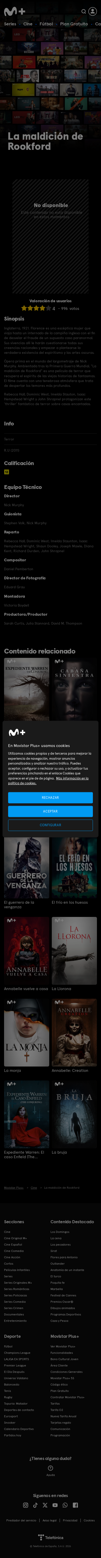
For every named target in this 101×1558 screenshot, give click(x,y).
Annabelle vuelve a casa (26, 989)
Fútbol (46, 23)
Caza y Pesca (59, 1321)
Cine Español (13, 1244)
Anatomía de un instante (67, 1270)
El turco (55, 1276)
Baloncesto (11, 1384)
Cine (27, 23)
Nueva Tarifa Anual (63, 1416)
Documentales (14, 1314)
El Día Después (14, 1372)
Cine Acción (12, 1257)
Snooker (9, 1422)
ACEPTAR (50, 811)
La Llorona (61, 989)
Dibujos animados (62, 1308)
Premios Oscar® (61, 1301)
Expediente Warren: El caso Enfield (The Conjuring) (24, 1154)
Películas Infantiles (17, 1270)
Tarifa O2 (56, 1410)
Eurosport (11, 1416)
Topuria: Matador (16, 1403)
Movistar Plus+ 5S (62, 1378)
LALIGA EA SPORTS (16, 1359)
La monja (12, 1070)
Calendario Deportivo (19, 1429)
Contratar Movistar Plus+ (67, 1397)
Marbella (56, 1289)
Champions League (17, 1353)
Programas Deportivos (65, 1314)
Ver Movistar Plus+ (62, 1346)
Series (10, 23)
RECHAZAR (50, 798)
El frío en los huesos (70, 902)
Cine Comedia (14, 1251)
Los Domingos (59, 1232)
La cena (55, 1238)
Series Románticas (16, 1289)
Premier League (15, 1365)
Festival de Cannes (63, 1295)
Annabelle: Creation (70, 1070)
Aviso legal (50, 1520)
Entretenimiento (15, 1321)
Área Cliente (59, 1365)
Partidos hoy (12, 1435)
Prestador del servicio (21, 1520)
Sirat (53, 1251)
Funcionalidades (61, 1353)
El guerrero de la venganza (19, 904)
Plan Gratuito (74, 23)
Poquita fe (57, 1282)
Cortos (8, 1263)
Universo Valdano (16, 1378)
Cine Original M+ (15, 1238)
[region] (50, 779)
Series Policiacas (15, 1295)
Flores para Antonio (64, 1257)
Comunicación (60, 1429)
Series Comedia (15, 1301)
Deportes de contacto (19, 1410)
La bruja (59, 1152)
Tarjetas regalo (60, 1422)
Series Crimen (13, 1308)
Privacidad (70, 1520)
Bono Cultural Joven (64, 1359)
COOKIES (89, 1520)
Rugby (8, 1397)
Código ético (59, 1384)
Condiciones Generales (66, 1372)
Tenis (7, 1391)
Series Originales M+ (18, 1282)
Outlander (57, 1263)
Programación (60, 1435)
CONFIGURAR (50, 825)
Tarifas (55, 1403)
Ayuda (50, 1471)
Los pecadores (60, 1244)
